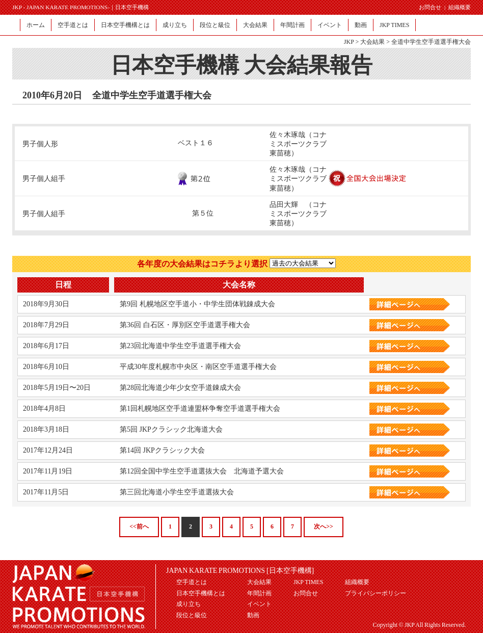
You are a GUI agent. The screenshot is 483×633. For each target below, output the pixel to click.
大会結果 (255, 25)
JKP (349, 41)
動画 (361, 25)
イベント (329, 25)
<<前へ (139, 526)
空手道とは (73, 25)
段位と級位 (215, 25)
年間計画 (292, 25)
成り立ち (175, 25)
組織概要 (459, 7)
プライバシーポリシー (375, 593)
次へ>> (323, 526)
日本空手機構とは (125, 25)
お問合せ (430, 7)
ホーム (35, 25)
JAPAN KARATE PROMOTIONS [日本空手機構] (240, 570)
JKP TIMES (394, 25)
